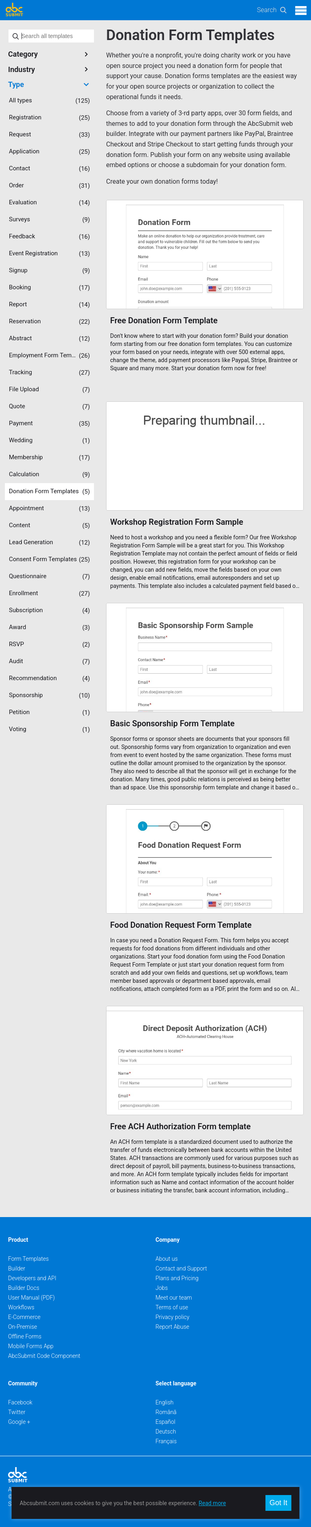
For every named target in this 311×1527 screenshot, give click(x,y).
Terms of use (172, 1307)
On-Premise (22, 1326)
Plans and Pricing (177, 1278)
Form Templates (28, 1259)
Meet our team (174, 1297)
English (165, 1402)
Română (166, 1412)
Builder (16, 1268)
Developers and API (32, 1278)
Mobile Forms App (30, 1346)
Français (166, 1441)
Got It (278, 1503)
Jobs (162, 1288)
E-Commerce (24, 1317)
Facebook (20, 1402)
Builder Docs (23, 1288)
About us (167, 1259)
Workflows (21, 1307)
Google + (19, 1422)
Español (165, 1422)
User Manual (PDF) (31, 1297)
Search (267, 10)
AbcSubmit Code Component (44, 1356)
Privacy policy (173, 1317)
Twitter (17, 1412)
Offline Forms (24, 1336)
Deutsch (166, 1431)
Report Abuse (172, 1326)
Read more (212, 1503)
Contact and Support (181, 1268)
